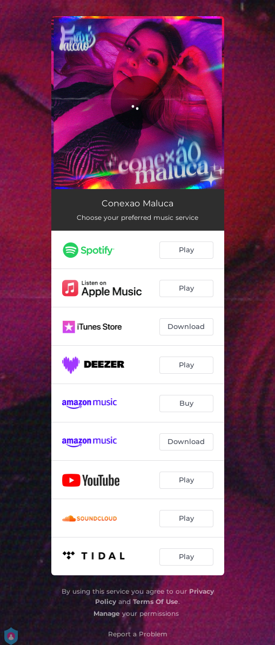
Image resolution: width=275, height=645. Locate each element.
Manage (106, 613)
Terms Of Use (155, 601)
